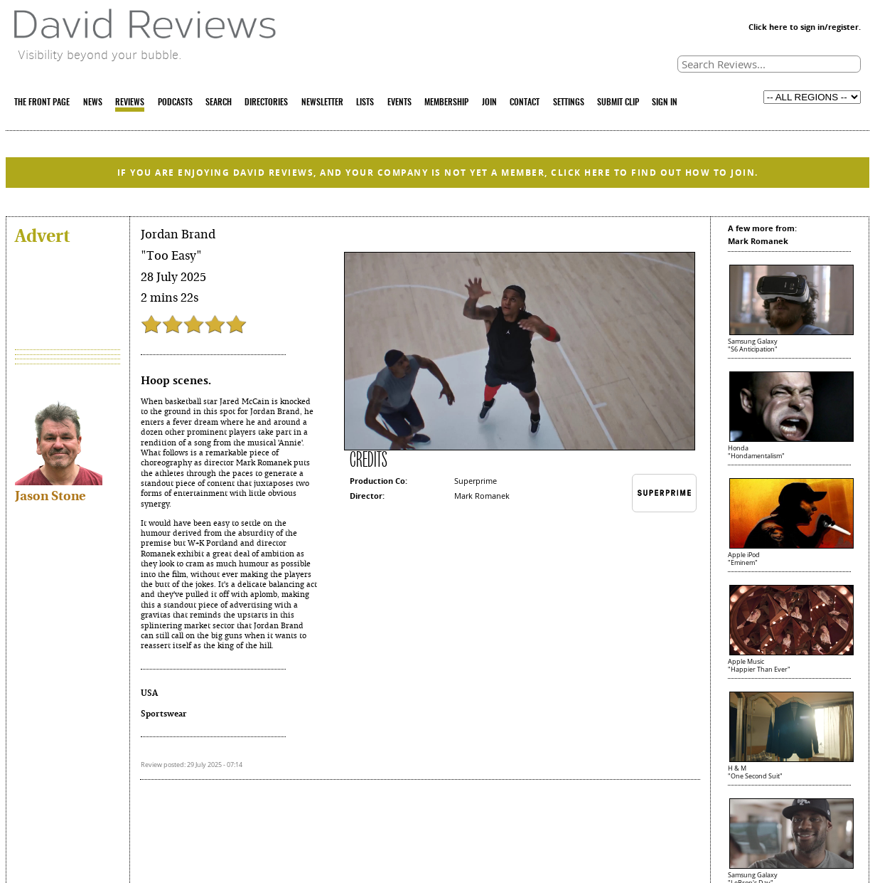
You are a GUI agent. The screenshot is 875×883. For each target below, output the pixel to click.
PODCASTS (175, 102)
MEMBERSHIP (446, 102)
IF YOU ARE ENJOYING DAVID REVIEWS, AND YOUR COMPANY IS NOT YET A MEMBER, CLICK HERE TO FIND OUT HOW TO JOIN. (437, 172)
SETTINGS (568, 102)
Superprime (475, 480)
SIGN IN (664, 102)
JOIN (489, 102)
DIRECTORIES (266, 102)
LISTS (365, 102)
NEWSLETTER (322, 102)
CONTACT (525, 102)
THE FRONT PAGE (42, 102)
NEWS (92, 102)
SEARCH (218, 102)
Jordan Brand (178, 234)
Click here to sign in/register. (804, 26)
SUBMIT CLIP (618, 102)
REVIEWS (129, 102)
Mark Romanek (482, 495)
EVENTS (399, 102)
